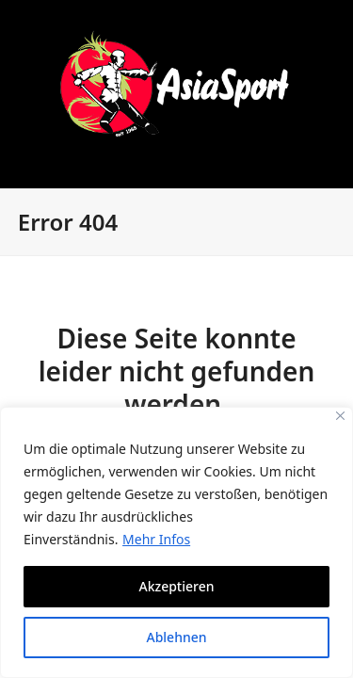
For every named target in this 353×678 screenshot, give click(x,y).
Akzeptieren (176, 586)
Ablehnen (176, 637)
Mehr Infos (156, 539)
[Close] (340, 416)
